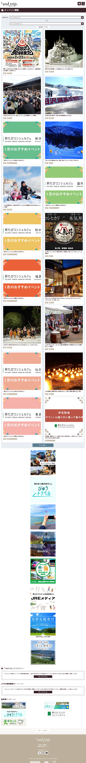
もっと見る (42, 445)
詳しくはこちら (43, 676)
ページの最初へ (43, 730)
